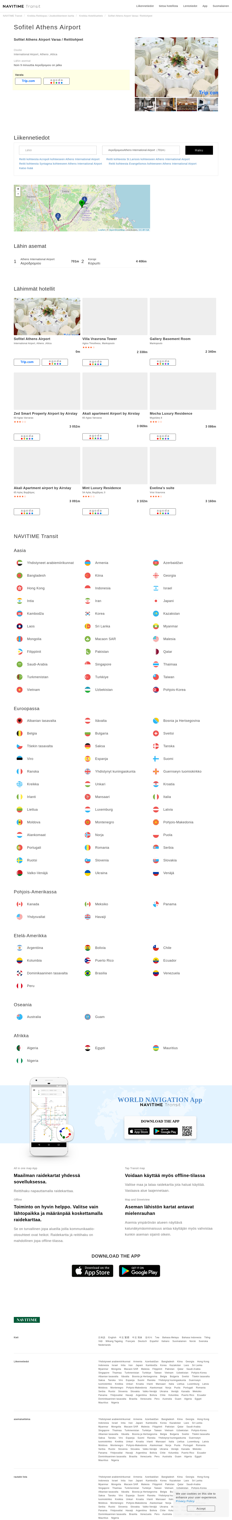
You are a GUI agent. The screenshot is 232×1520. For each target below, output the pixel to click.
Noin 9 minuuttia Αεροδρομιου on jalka (38, 65)
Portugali (188, 1387)
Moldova (102, 1387)
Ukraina (164, 1391)
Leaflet (101, 230)
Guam (178, 1399)
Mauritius (103, 1402)
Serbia (101, 1391)
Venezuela (146, 1399)
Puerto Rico (187, 1395)
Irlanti (150, 1384)
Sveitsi (185, 1376)
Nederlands (104, 1345)
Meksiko (197, 1391)
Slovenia (123, 1391)
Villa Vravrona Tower (99, 339)
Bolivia (153, 1395)
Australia (167, 1399)
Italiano (166, 1341)
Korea (163, 1365)
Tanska (112, 1380)
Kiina (180, 1361)
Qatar (180, 1369)
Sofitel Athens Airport (47, 27)
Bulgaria (174, 1376)
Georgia (190, 1361)
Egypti (198, 1399)
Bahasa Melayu (170, 1337)
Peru (156, 1399)
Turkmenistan (132, 1372)
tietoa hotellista (168, 5)
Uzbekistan (182, 1372)
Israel (115, 1365)
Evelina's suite (162, 488)
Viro (121, 1380)
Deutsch (142, 1341)
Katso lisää (26, 168)
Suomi (140, 1380)
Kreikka (119, 1384)
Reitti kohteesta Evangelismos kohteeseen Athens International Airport (153, 163)
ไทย (157, 1337)
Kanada (185, 1391)
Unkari (129, 1384)
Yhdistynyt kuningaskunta (172, 1380)
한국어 (148, 1337)
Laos (186, 1365)
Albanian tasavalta (108, 1376)
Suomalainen (180, 1341)
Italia (171, 1384)
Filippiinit (157, 1369)
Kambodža (151, 1365)
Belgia (163, 1376)
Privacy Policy (185, 1501)
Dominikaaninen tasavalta (112, 1399)
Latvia (205, 1384)
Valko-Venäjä (150, 1391)
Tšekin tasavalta (201, 1376)
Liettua (180, 1384)
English (112, 1337)
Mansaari (161, 1384)
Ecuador (201, 1395)
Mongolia (116, 1369)
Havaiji (129, 1395)
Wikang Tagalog (114, 1341)
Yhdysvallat (116, 1395)
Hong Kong (203, 1361)
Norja (168, 1387)
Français (130, 1341)
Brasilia (133, 1399)
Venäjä (174, 1391)
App (205, 5)
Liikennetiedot (145, 5)
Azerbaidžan (152, 1361)
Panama (102, 1395)
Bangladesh (168, 1361)
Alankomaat (156, 1387)
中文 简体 (137, 1337)
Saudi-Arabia (193, 1369)
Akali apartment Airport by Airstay (111, 413)
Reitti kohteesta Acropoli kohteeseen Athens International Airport (59, 159)
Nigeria (115, 1402)
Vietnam (169, 1372)
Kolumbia (173, 1395)
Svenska (203, 1341)
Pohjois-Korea (199, 1372)
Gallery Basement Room (170, 339)
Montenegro (116, 1387)
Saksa (101, 1380)
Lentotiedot (190, 5)
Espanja (130, 1380)
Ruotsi (111, 1391)
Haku (199, 150)
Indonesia (103, 1365)
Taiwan (158, 1372)
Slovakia (135, 1391)
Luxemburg (193, 1384)
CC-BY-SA (144, 230)
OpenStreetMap (117, 230)
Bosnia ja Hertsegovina (144, 1376)
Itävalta (125, 1376)
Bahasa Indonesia (191, 1337)
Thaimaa (117, 1372)
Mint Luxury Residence (101, 488)
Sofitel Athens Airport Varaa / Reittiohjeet (48, 39)
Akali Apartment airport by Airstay (42, 488)
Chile (163, 1395)
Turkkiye (146, 1372)
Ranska (151, 1380)
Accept (201, 1508)
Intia (123, 1365)
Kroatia (140, 1384)
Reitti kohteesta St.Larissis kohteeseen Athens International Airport (148, 159)
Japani (139, 1365)
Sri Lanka (197, 1365)
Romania (201, 1387)
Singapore (103, 1372)
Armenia (137, 1361)
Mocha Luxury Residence (171, 413)
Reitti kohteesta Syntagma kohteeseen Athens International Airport (60, 163)
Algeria (188, 1399)
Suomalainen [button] (221, 5)
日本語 (101, 1337)
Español (154, 1341)
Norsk (192, 1341)
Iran (130, 1365)
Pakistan (170, 1369)
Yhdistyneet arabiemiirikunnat (114, 1361)
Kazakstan (175, 1365)
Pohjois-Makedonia (136, 1387)
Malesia (145, 1369)
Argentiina (141, 1395)
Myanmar (103, 1369)
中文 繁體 (124, 1337)
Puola (177, 1387)
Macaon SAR (131, 1369)
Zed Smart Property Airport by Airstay (45, 413)
